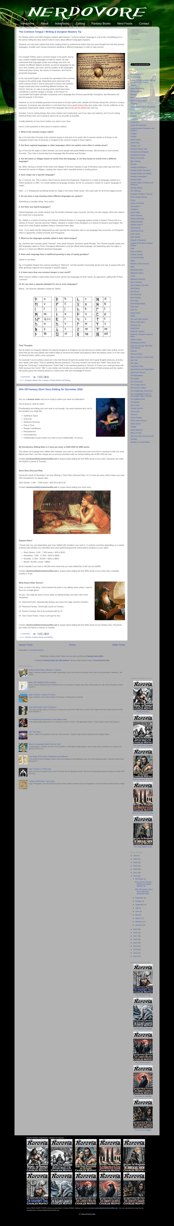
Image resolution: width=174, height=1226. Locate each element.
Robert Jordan (135, 340)
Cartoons (134, 119)
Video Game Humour (138, 421)
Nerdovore (27, 23)
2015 (135, 943)
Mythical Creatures (137, 279)
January (138, 925)
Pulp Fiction (135, 328)
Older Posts (118, 644)
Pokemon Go (135, 325)
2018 (135, 933)
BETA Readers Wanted (139, 101)
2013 (135, 949)
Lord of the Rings (137, 257)
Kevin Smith (135, 234)
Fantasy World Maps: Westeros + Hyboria (45, 670)
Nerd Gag (134, 301)
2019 (135, 929)
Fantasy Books (101, 23)
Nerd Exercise (135, 294)
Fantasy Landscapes (138, 176)
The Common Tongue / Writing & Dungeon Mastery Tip (50, 31)
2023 (135, 866)
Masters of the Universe (139, 264)
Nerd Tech (134, 307)
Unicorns (133, 414)
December (139, 879)
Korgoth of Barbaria (138, 240)
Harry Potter (135, 212)
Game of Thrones (137, 203)
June (137, 911)
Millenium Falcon (137, 273)
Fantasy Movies (136, 188)
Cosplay (133, 133)
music (132, 276)
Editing (80, 23)
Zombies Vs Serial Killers (140, 442)
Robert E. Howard (137, 331)
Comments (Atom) (36, 650)
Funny (132, 200)
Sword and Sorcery (137, 372)
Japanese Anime (136, 231)
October (138, 901)
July (137, 908)
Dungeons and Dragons (139, 152)
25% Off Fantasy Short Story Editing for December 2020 (51, 389)
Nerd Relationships (137, 304)
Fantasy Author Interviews (140, 170)
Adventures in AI (136, 74)
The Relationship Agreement (141, 391)
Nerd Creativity (136, 282)
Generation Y (135, 206)
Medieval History (136, 270)
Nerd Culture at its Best (139, 285)
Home (72, 644)
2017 (135, 936)
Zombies (133, 439)
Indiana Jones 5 (136, 225)
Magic (132, 261)
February (139, 922)
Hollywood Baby (136, 222)
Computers (134, 122)
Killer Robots (135, 237)
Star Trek (134, 360)
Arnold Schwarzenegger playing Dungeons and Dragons (142, 81)
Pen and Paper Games (139, 319)
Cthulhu (133, 137)
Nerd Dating (135, 288)
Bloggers (133, 104)
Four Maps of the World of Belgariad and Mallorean (48, 756)
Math (132, 267)
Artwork (133, 85)
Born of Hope (135, 113)
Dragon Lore (135, 146)
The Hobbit (134, 379)
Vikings (133, 427)
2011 (135, 956)
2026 (135, 856)
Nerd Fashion (135, 298)
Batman (133, 94)
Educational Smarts (138, 155)
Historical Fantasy (137, 219)
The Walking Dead (137, 399)
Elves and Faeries (137, 158)
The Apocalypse (136, 375)
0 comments (25, 377)
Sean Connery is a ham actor (40, 769)
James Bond (135, 228)
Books (132, 110)
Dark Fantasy (135, 140)
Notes (132, 316)
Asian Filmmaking (137, 88)
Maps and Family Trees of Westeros (43, 707)
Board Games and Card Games (142, 107)
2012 (135, 953)
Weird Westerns (136, 430)
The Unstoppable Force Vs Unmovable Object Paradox (141, 395)
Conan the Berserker (138, 125)
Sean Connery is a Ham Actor (141, 357)
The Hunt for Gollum (138, 388)
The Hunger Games (138, 385)
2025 (135, 859)
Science (133, 351)
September (139, 905)
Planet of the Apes (137, 322)
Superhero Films (136, 366)
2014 (135, 946)
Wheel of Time (136, 433)
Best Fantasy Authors (138, 98)
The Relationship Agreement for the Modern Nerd (48, 719)
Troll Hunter (135, 411)
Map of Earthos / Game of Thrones (42, 695)
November (139, 898)
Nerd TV (133, 310)
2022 (135, 869)
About (44, 23)
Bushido (133, 116)
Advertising (62, 23)
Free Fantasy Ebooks (138, 197)
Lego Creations (136, 251)
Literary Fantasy (136, 254)
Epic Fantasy (135, 161)
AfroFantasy (135, 77)
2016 (135, 939)
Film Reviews (135, 191)
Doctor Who (135, 143)
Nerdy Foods (135, 313)
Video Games (135, 424)
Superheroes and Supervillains (142, 369)
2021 (135, 873)
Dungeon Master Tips (33, 380)
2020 (135, 876)
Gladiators (134, 209)
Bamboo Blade (136, 91)
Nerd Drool (134, 291)
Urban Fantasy (136, 418)
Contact (144, 23)
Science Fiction (136, 354)
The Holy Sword (136, 382)
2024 (135, 862)
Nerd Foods (124, 23)
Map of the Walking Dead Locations (42, 682)
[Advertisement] (140, 483)
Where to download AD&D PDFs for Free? (45, 744)
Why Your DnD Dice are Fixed (142, 436)
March (138, 918)
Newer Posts (26, 644)
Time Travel (135, 405)
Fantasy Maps (135, 180)
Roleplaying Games (138, 343)
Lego (132, 248)
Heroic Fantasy (136, 215)
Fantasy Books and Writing (59, 380)
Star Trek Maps (35, 732)
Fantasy (45, 380)
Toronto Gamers (136, 408)
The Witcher (135, 402)
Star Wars (134, 363)
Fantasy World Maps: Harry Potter (42, 781)
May (137, 915)
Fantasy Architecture (138, 167)
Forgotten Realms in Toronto (141, 194)
